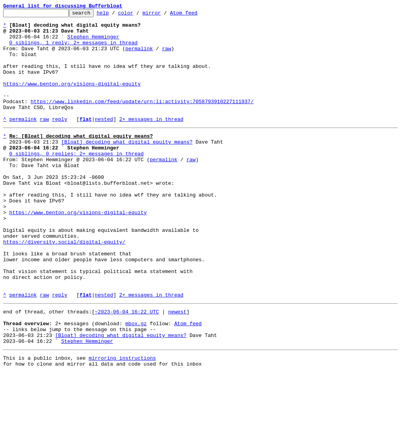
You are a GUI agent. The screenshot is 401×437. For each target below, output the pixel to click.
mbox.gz (136, 382)
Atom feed (196, 14)
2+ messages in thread (151, 141)
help (115, 14)
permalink (139, 56)
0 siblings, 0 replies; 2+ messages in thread (76, 180)
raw (166, 56)
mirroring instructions (122, 421)
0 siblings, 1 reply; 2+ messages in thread (73, 49)
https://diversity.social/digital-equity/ (64, 286)
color (137, 14)
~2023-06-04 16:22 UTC (127, 367)
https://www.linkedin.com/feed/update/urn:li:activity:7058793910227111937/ (142, 120)
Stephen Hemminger (93, 42)
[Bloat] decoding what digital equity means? (126, 166)
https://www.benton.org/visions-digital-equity (72, 98)
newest (177, 367)
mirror (164, 14)
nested (104, 141)
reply (59, 141)
